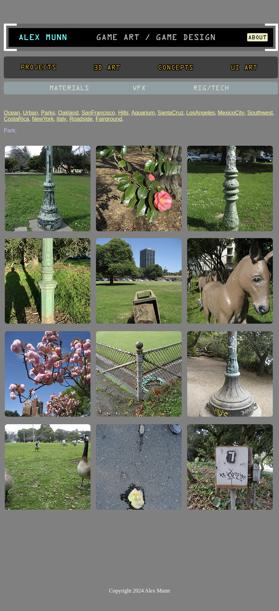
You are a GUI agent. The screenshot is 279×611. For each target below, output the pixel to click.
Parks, (49, 113)
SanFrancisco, (99, 113)
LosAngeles (200, 113)
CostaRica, (17, 119)
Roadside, (81, 119)
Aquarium (143, 113)
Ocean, (13, 113)
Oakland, (69, 113)
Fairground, (110, 119)
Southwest (260, 113)
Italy (61, 119)
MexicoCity (231, 113)
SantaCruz (171, 113)
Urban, (31, 113)
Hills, (124, 113)
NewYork (42, 119)
